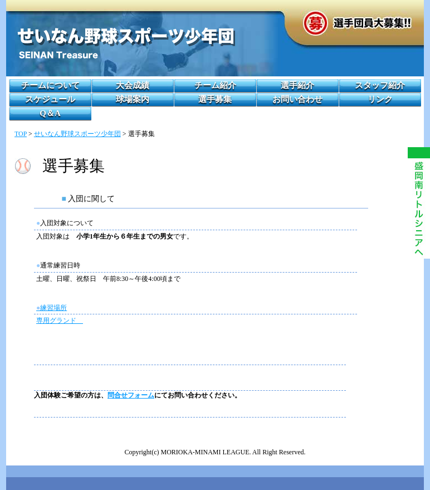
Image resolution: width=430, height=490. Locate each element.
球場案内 (132, 99)
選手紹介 (297, 85)
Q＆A (50, 113)
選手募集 (215, 99)
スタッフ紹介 (380, 85)
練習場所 (51, 308)
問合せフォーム (131, 395)
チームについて (50, 85)
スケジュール (50, 99)
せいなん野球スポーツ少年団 (77, 134)
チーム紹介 (215, 85)
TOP (20, 134)
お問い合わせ (297, 99)
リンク (380, 99)
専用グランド (59, 320)
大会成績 (132, 85)
